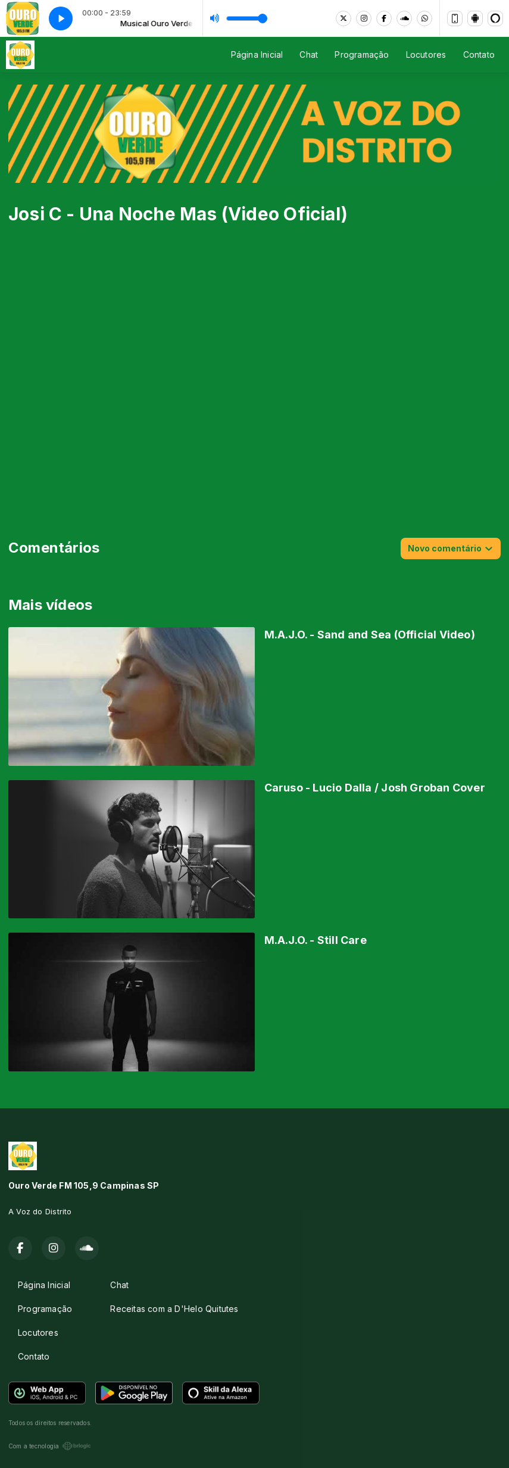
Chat (308, 54)
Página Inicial (257, 54)
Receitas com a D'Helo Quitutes (174, 1309)
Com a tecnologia (49, 1446)
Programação (362, 54)
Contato (479, 54)
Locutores (426, 54)
